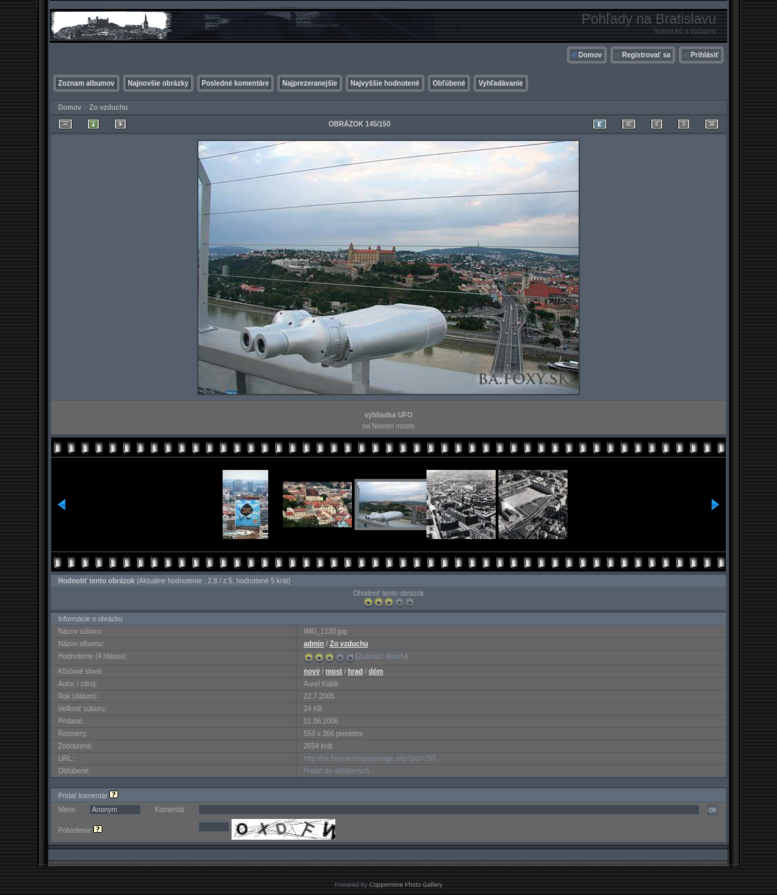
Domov (590, 55)
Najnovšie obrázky (158, 83)
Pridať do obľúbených (336, 771)
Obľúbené (449, 83)
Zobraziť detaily (382, 656)
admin (313, 644)
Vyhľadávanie (500, 83)
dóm (375, 671)
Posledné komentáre (236, 83)
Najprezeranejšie (309, 83)
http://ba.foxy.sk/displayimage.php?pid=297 (369, 758)
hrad (355, 671)
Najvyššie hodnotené (385, 83)
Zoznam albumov (86, 83)
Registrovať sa (646, 55)
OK (713, 810)
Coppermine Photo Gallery (405, 884)
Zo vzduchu (108, 107)
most (334, 671)
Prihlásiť (705, 55)
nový (311, 671)
